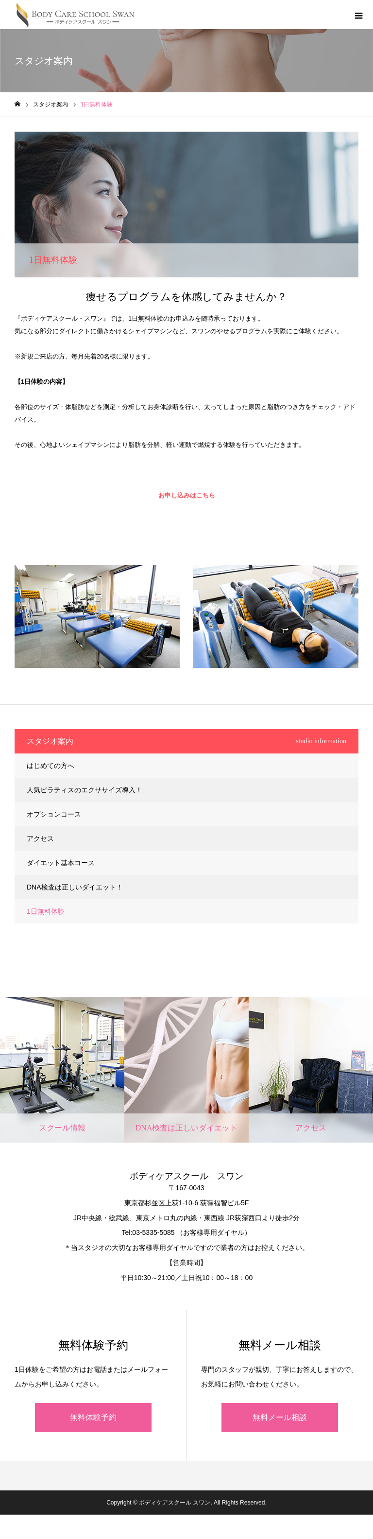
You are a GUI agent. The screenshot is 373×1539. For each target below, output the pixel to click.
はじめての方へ (50, 766)
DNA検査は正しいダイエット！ (75, 887)
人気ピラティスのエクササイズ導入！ (84, 790)
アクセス (40, 838)
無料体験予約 (93, 1417)
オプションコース (54, 814)
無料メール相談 (280, 1417)
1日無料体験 (46, 911)
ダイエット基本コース (61, 863)
